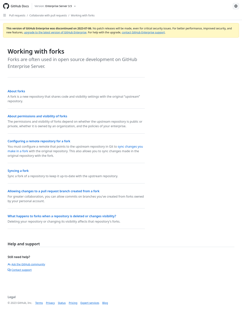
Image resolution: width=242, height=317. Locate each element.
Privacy (50, 303)
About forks (16, 91)
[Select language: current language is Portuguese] (236, 6)
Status (62, 303)
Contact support (20, 270)
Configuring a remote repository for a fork (39, 141)
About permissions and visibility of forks (37, 116)
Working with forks (83, 15)
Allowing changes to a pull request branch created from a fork (53, 191)
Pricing (73, 303)
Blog (105, 303)
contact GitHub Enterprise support (143, 32)
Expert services (89, 303)
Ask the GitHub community (26, 264)
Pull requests (17, 15)
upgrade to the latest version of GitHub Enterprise (55, 32)
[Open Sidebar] (5, 15)
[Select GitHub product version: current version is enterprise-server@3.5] (55, 6)
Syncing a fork (18, 171)
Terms (39, 303)
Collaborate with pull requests (48, 15)
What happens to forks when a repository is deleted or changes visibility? (62, 216)
